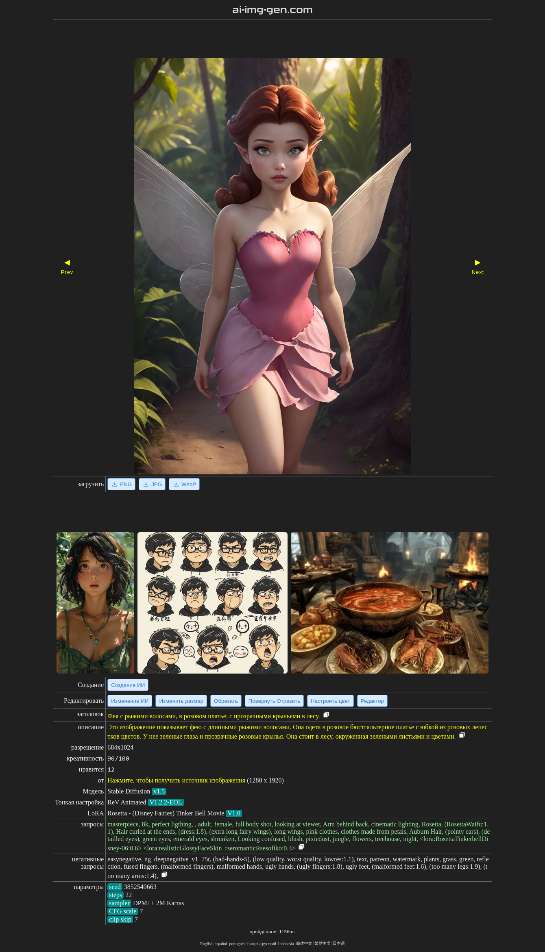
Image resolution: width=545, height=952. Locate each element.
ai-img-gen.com (272, 10)
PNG (121, 484)
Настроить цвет (330, 701)
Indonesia (286, 943)
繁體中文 (322, 943)
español (221, 943)
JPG (152, 484)
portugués (237, 943)
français (253, 943)
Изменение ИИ (129, 701)
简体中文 (304, 943)
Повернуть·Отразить (274, 701)
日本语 (339, 943)
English (206, 943)
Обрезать (226, 701)
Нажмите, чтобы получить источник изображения (176, 780)
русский (269, 943)
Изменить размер (181, 701)
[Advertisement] (258, 40)
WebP (184, 484)
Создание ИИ (128, 685)
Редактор (372, 701)
